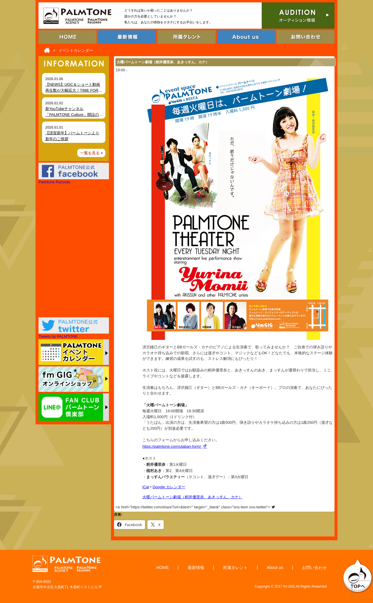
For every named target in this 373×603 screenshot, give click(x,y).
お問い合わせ (314, 567)
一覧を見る (89, 153)
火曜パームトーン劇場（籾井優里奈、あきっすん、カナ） (192, 497)
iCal (145, 487)
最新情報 (196, 567)
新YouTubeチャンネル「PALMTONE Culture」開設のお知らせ (74, 114)
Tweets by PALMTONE (58, 336)
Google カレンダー (168, 487)
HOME (162, 567)
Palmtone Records (54, 182)
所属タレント (235, 567)
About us (275, 567)
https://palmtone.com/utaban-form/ (175, 446)
